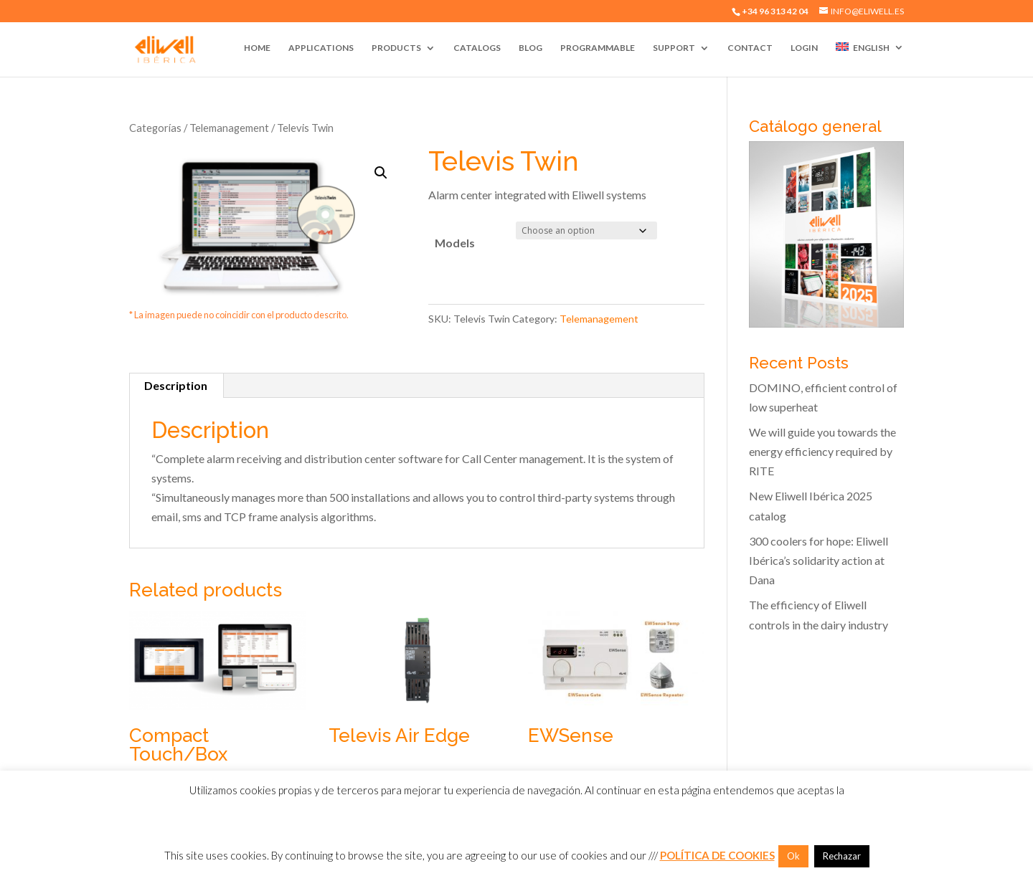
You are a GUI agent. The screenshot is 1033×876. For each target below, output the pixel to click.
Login (804, 48)
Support (674, 48)
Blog (530, 48)
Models (455, 242)
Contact (750, 48)
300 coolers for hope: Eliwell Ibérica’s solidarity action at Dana (818, 560)
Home (257, 48)
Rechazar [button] (842, 856)
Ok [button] (793, 856)
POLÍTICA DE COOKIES (717, 855)
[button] (381, 173)
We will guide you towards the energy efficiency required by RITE (822, 451)
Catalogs (477, 48)
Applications (321, 48)
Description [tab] (175, 385)
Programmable (597, 48)
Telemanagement (229, 127)
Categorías (155, 127)
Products (396, 48)
